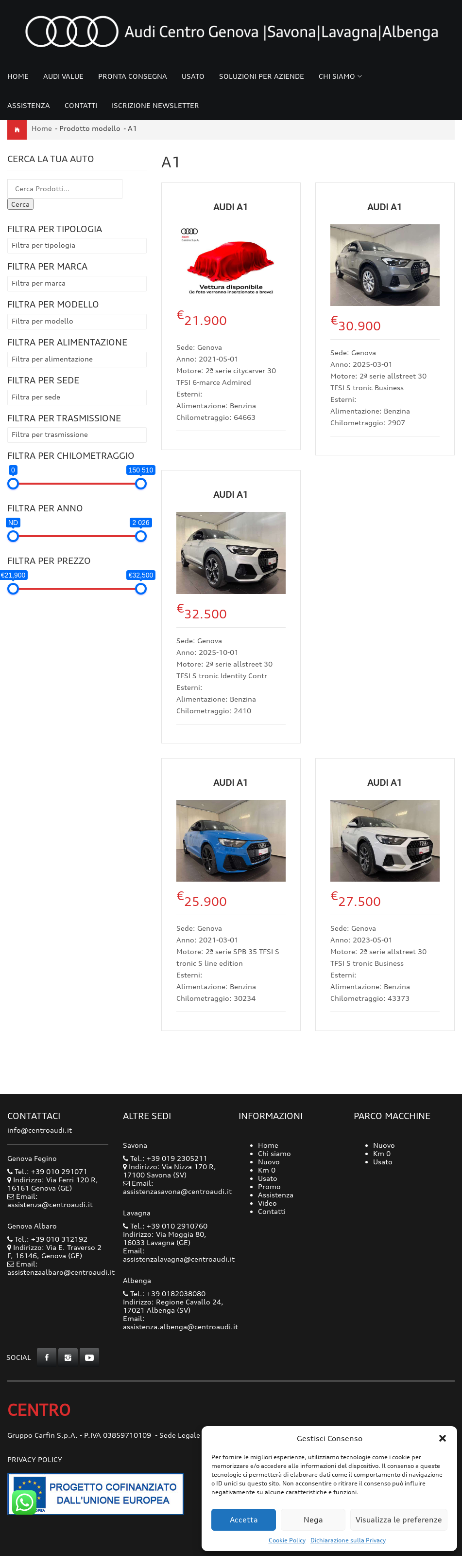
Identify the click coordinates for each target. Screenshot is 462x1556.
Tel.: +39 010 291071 (47, 1171)
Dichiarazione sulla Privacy (348, 1540)
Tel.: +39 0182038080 (164, 1293)
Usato (193, 76)
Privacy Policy (34, 1459)
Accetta (244, 1519)
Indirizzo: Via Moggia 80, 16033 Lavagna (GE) (164, 1238)
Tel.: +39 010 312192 (47, 1239)
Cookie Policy (287, 1540)
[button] (442, 1438)
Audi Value (63, 76)
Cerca (20, 204)
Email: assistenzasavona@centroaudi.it (177, 1187)
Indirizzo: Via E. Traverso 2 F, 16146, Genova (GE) (54, 1251)
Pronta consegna (132, 76)
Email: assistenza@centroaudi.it (50, 1200)
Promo (269, 1186)
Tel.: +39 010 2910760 (165, 1226)
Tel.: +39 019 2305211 (165, 1158)
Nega (313, 1519)
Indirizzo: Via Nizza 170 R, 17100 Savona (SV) (169, 1170)
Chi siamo (337, 76)
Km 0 (266, 1170)
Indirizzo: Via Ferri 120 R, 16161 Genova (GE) (52, 1184)
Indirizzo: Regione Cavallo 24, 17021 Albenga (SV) (173, 1306)
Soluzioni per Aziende (261, 76)
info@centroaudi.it (39, 1130)
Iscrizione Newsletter (155, 105)
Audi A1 (230, 206)
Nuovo (269, 1162)
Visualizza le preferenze (399, 1519)
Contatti (81, 105)
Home (18, 76)
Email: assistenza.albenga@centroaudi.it (180, 1322)
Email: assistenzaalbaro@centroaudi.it (61, 1268)
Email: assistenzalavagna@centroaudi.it (179, 1255)
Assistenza (28, 105)
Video (267, 1203)
